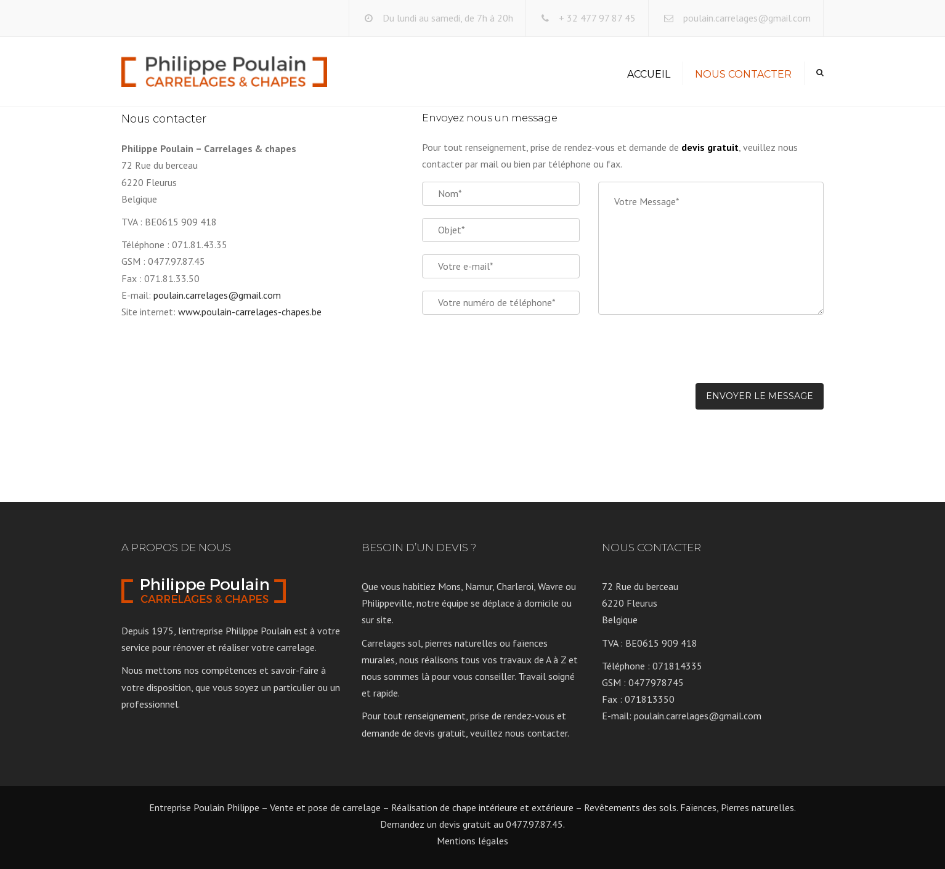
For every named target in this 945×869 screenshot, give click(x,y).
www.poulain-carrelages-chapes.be (250, 311)
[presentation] (691, 356)
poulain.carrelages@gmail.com (747, 18)
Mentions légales (472, 841)
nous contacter (536, 733)
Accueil (648, 74)
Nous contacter (743, 74)
